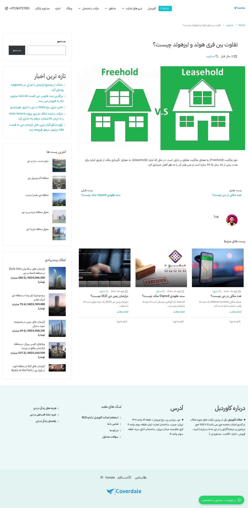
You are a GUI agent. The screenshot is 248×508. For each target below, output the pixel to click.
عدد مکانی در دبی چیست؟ (226, 296)
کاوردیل (152, 8)
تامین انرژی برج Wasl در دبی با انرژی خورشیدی (36, 107)
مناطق (112, 8)
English (164, 8)
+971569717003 (17, 8)
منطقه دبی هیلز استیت (37, 195)
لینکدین (140, 478)
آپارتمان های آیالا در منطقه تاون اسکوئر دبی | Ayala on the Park (28, 368)
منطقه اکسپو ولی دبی (38, 178)
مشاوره (229, 25)
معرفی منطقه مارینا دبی (37, 229)
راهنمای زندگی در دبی (46, 421)
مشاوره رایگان (42, 8)
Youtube (107, 478)
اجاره (57, 8)
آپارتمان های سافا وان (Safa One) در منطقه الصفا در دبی (27, 271)
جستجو (61, 41)
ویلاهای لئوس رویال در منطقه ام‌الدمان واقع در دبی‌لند (29, 346)
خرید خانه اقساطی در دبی (43, 415)
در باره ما (114, 430)
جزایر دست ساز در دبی (38, 161)
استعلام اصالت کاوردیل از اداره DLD (100, 417)
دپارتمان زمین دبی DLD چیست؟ (109, 296)
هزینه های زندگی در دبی (44, 408)
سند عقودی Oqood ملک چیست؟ (163, 296)
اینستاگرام (124, 478)
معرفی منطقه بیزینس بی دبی (35, 212)
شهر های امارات (134, 8)
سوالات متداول (110, 437)
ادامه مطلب (235, 311)
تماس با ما (112, 424)
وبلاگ (69, 8)
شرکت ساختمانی (90, 8)
